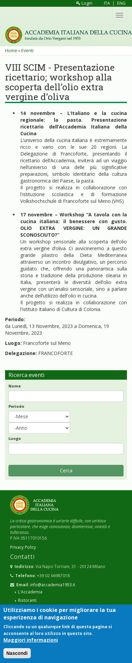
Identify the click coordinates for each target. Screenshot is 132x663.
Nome (14, 385)
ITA (107, 3)
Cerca (66, 470)
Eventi (27, 50)
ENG (121, 3)
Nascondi (17, 656)
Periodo (16, 406)
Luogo (14, 438)
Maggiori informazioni (30, 643)
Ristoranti (27, 600)
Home (11, 50)
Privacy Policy (23, 547)
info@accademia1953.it (52, 584)
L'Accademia (30, 591)
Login (84, 3)
